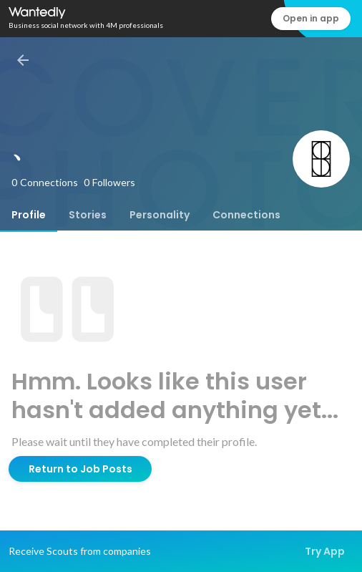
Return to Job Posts (80, 469)
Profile (28, 215)
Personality (159, 215)
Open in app (311, 18)
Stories (88, 215)
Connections (246, 215)
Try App (325, 551)
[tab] (28, 215)
